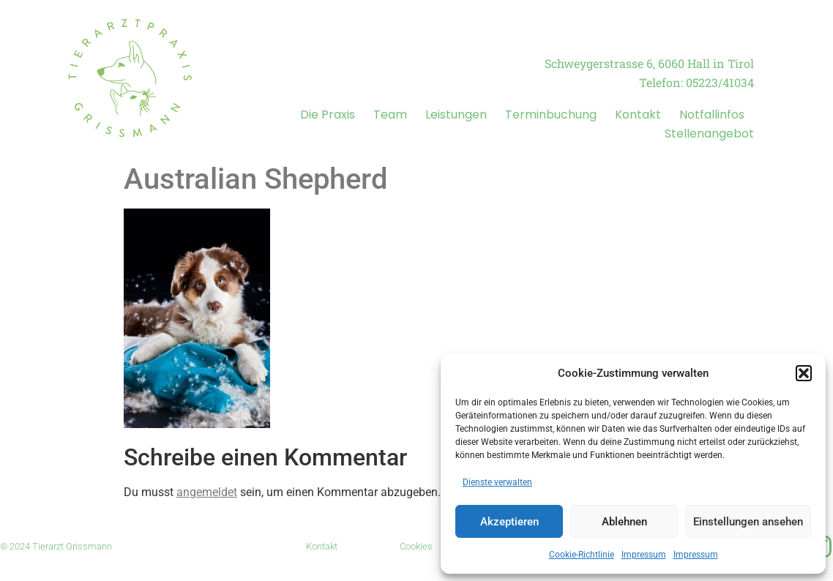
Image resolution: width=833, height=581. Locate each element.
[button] (803, 373)
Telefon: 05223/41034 (696, 82)
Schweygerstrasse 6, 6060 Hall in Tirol (649, 63)
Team (390, 114)
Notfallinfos (711, 114)
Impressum (643, 555)
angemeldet (206, 492)
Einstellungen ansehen (748, 521)
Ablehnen (624, 521)
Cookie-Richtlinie (581, 555)
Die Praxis (327, 114)
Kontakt (638, 114)
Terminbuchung (551, 114)
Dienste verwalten (497, 482)
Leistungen (456, 114)
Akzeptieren (509, 521)
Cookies (416, 546)
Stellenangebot (709, 133)
